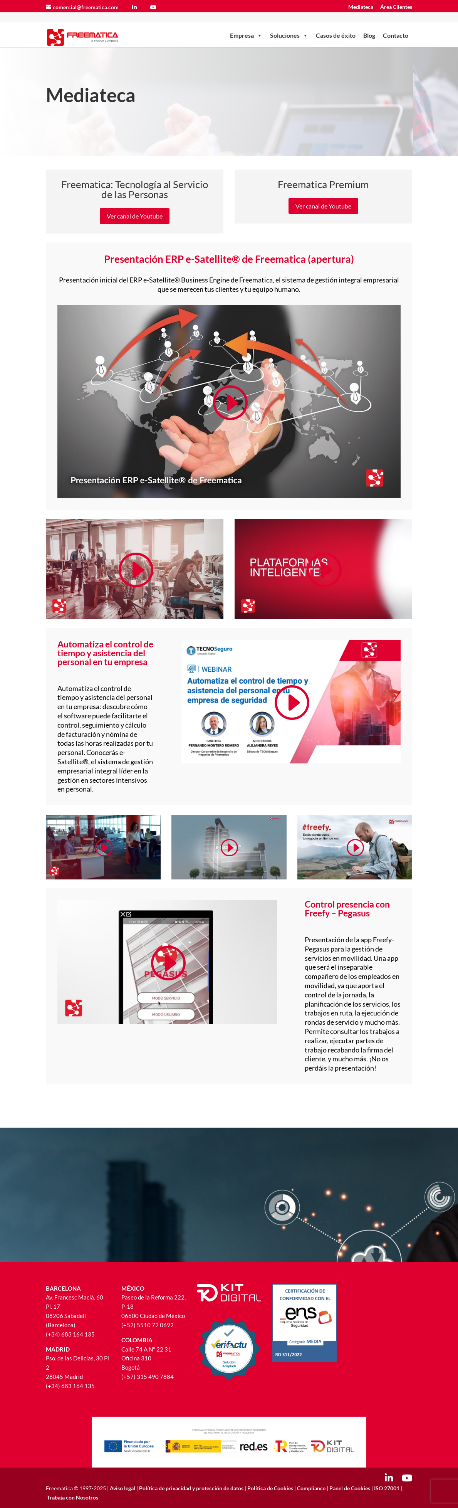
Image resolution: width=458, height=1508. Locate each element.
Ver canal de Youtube (135, 216)
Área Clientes (396, 7)
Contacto (395, 25)
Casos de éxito (336, 25)
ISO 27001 (386, 1488)
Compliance (311, 1488)
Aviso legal (122, 1488)
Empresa (246, 25)
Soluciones (289, 25)
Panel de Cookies (349, 1488)
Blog (369, 25)
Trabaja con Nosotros (72, 1497)
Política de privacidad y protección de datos (192, 1488)
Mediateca (360, 7)
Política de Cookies (270, 1488)
